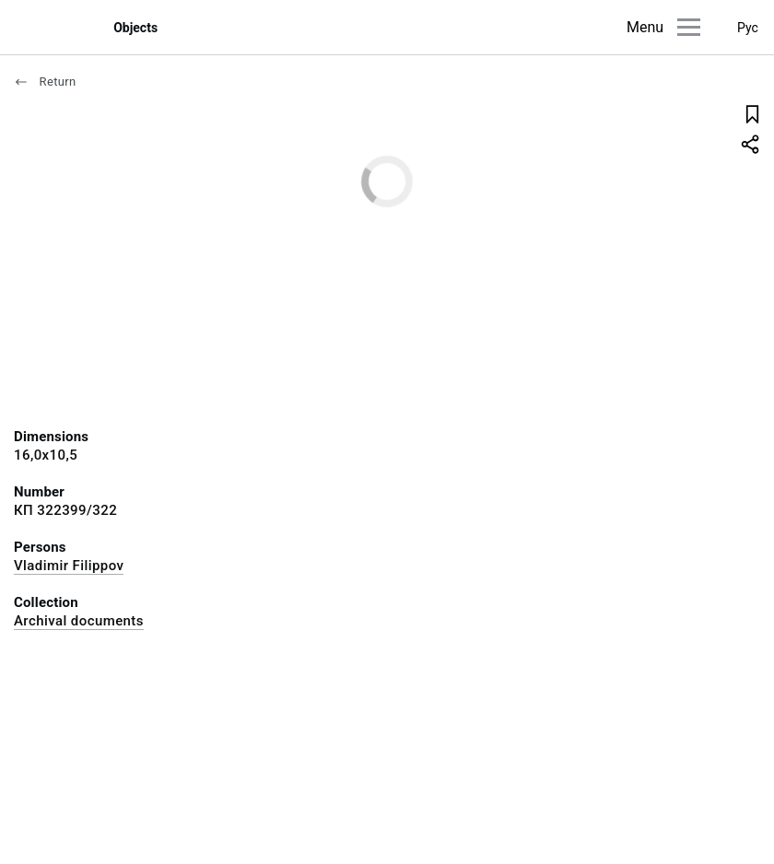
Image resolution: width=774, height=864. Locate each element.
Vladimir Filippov (68, 565)
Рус (747, 27)
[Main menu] (689, 27)
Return (45, 81)
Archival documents (79, 621)
